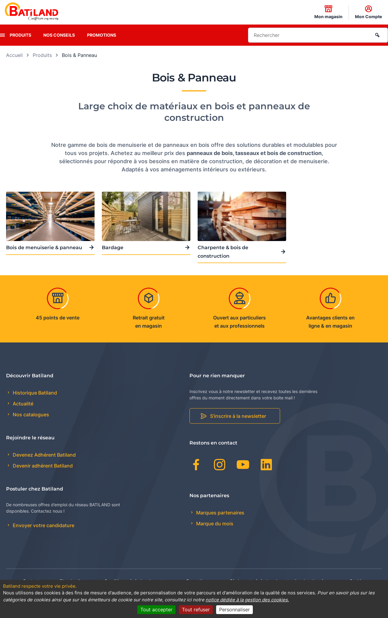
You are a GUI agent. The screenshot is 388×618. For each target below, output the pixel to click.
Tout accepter (156, 609)
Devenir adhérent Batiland (42, 466)
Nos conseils (59, 35)
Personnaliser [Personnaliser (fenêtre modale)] (234, 609)
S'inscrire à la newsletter (238, 416)
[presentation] (2, 35)
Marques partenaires (219, 513)
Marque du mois (214, 524)
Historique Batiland (34, 393)
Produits (20, 35)
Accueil (14, 55)
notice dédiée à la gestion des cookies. (247, 600)
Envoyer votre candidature (43, 525)
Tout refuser (196, 609)
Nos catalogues (30, 414)
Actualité (22, 404)
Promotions (101, 35)
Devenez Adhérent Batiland (44, 455)
